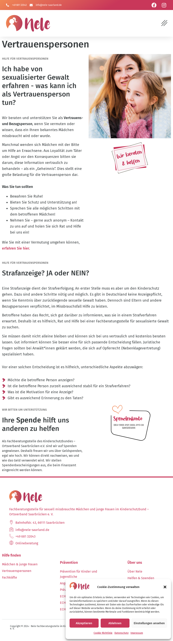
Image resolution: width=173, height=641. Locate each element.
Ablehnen (114, 623)
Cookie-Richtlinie (103, 633)
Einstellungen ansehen (149, 623)
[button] (165, 587)
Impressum (137, 633)
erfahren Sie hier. (16, 249)
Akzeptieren (84, 623)
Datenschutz (121, 633)
